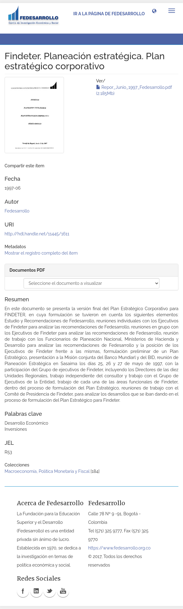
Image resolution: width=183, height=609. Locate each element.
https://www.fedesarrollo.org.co (119, 548)
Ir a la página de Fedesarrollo (109, 13)
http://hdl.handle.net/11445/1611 (37, 233)
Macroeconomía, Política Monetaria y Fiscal (47, 471)
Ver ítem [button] (19, 39)
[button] (154, 10)
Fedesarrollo (17, 210)
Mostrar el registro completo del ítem (41, 253)
